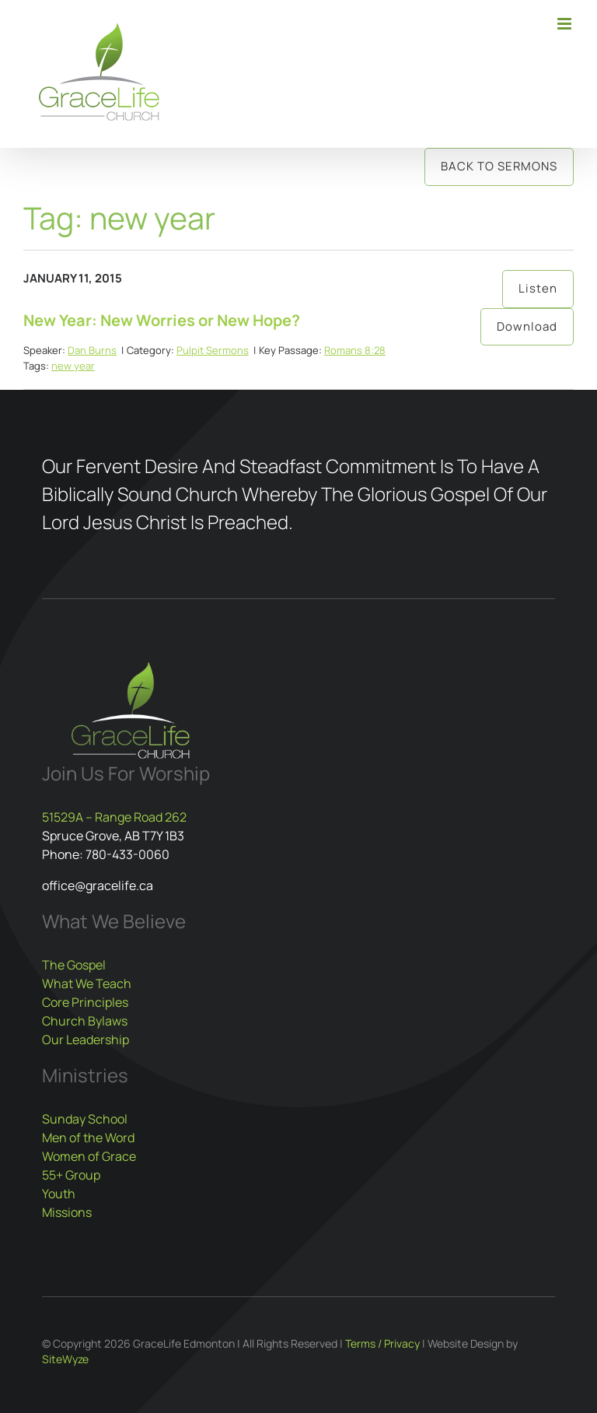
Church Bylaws (84, 1020)
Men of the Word (88, 1137)
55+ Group (71, 1174)
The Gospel (74, 964)
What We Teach (86, 983)
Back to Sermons (499, 166)
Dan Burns (92, 350)
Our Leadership (85, 1039)
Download (527, 326)
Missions (67, 1212)
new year (73, 366)
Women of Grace (89, 1156)
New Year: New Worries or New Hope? (161, 320)
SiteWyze (65, 1359)
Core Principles (85, 1002)
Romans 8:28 (355, 350)
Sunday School (84, 1118)
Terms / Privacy (382, 1343)
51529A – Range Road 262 (114, 817)
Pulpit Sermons (212, 350)
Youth (58, 1193)
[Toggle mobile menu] (565, 24)
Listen (537, 288)
